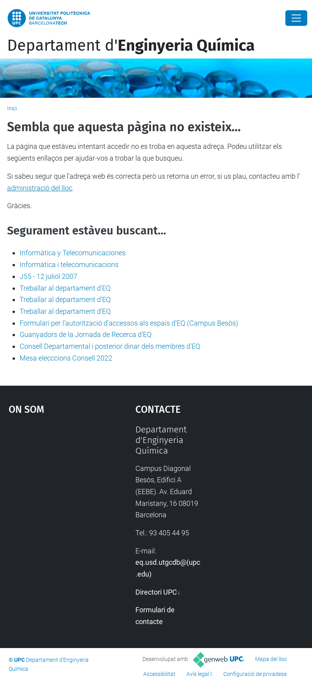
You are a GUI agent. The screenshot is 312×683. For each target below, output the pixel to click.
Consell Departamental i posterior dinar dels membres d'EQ (110, 346)
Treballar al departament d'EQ (65, 288)
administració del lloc (39, 188)
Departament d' (131, 45)
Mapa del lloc (271, 659)
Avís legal (197, 674)
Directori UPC (156, 592)
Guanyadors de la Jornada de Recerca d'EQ (85, 334)
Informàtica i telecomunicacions (69, 264)
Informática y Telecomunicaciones (73, 253)
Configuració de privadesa (255, 674)
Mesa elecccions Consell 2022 (66, 358)
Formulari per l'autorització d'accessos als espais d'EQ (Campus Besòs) (129, 323)
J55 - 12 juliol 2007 (48, 276)
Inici (12, 108)
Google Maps (55, 483)
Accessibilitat (159, 674)
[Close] (296, 18)
